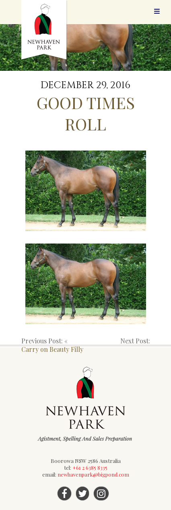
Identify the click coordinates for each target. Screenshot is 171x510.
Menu (157, 11)
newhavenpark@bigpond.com (93, 474)
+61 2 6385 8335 (89, 467)
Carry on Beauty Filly (52, 349)
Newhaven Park (44, 30)
